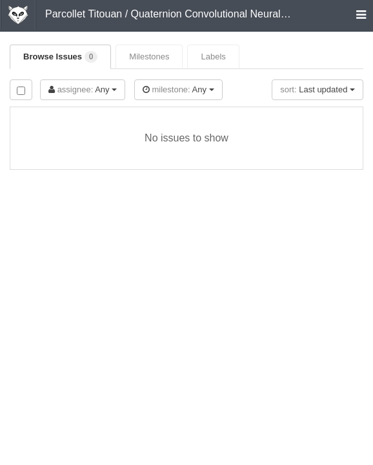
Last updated (317, 89)
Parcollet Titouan (83, 13)
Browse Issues (60, 57)
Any (82, 89)
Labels (213, 56)
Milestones (149, 56)
